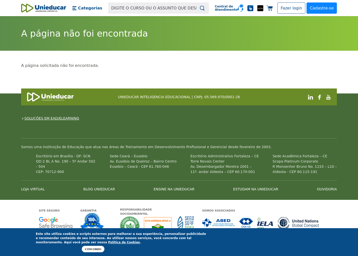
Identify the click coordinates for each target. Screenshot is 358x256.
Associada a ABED (218, 223)
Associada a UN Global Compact (298, 223)
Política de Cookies (124, 242)
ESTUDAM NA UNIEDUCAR (255, 189)
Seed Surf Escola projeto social (185, 226)
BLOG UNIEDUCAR (99, 189)
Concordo (93, 249)
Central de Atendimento (224, 8)
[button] (87, 8)
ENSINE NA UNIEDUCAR (174, 189)
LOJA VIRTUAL (33, 189)
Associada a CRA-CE (246, 223)
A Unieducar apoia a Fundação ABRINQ (158, 226)
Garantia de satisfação (92, 221)
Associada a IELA (265, 223)
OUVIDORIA (327, 189)
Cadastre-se (322, 8)
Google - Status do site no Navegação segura (55, 223)
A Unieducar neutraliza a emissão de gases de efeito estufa (130, 226)
